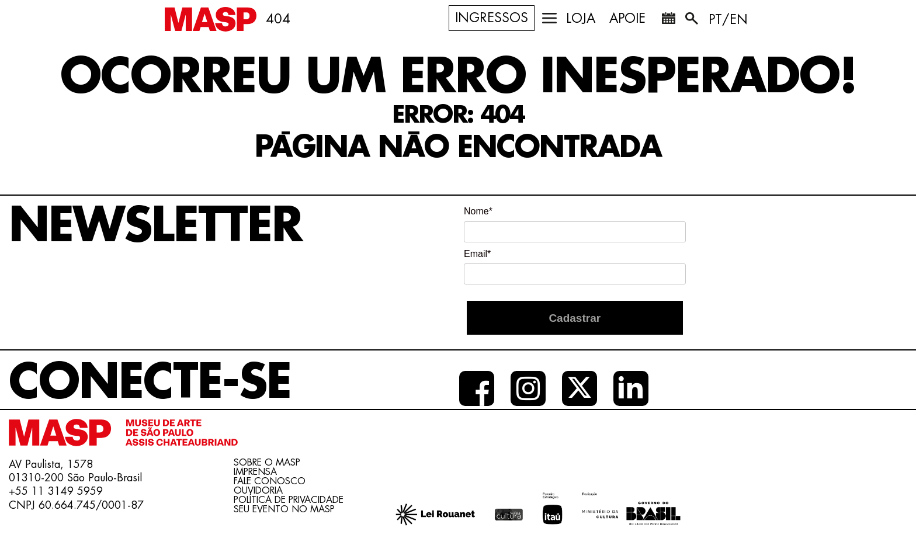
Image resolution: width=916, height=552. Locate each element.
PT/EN (728, 19)
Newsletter (155, 226)
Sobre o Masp (267, 462)
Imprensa (255, 472)
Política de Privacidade (289, 500)
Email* (477, 254)
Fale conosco (270, 481)
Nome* (478, 211)
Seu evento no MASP (284, 509)
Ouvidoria (258, 490)
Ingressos (491, 18)
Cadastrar (575, 318)
